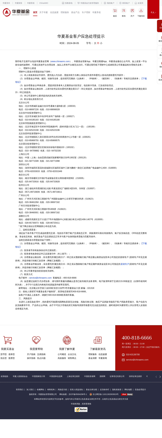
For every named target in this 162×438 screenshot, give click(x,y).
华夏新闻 (103, 358)
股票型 (11, 358)
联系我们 (19, 389)
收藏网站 (40, 389)
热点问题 (41, 358)
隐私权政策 (116, 389)
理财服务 (65, 12)
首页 (35, 12)
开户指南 (31, 354)
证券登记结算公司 (117, 376)
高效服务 (62, 358)
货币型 (3, 354)
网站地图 (128, 389)
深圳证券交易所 (135, 376)
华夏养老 (96, 12)
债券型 (11, 354)
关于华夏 (43, 12)
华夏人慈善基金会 (20, 376)
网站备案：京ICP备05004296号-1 (73, 394)
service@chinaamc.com (40, 278)
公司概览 (62, 354)
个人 (153, 12)
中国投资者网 (89, 376)
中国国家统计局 (38, 376)
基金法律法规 (91, 389)
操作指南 (31, 358)
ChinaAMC (43, 3)
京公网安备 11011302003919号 (104, 394)
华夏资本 (6, 3)
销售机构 (51, 389)
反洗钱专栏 (104, 389)
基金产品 (75, 12)
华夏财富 (18, 3)
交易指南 (41, 354)
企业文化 (72, 354)
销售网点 (72, 358)
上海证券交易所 (73, 376)
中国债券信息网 (55, 376)
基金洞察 (92, 358)
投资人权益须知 (76, 389)
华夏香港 (31, 3)
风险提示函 (62, 389)
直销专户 (125, 264)
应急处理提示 (140, 389)
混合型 (3, 358)
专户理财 (86, 12)
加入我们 (30, 389)
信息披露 (54, 12)
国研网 (102, 376)
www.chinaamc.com (60, 61)
